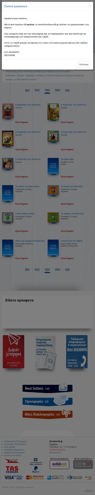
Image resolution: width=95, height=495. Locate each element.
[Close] (90, 5)
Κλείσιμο (84, 64)
